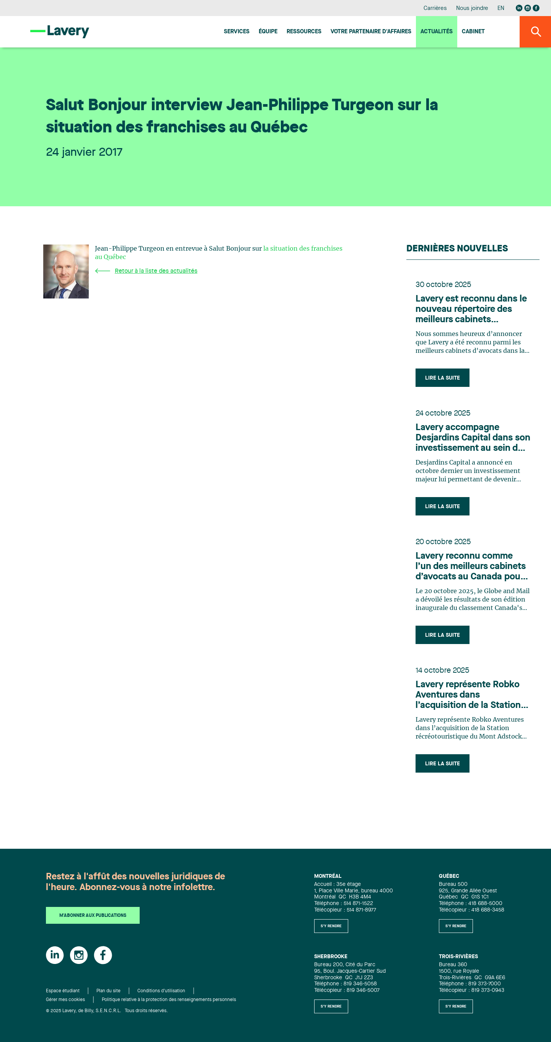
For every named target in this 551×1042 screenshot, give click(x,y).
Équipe (268, 32)
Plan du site (108, 991)
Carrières (435, 8)
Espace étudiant (63, 991)
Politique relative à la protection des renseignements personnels (169, 1000)
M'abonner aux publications (92, 916)
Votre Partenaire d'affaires (371, 32)
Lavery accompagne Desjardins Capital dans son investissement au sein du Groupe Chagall (473, 438)
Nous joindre (472, 8)
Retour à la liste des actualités (146, 271)
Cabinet (473, 32)
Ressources (304, 32)
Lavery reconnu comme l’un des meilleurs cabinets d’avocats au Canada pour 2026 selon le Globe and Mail (471, 567)
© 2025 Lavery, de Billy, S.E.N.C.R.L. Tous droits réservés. (107, 1011)
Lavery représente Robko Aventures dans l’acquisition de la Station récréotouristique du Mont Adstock (470, 695)
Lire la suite (442, 378)
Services (236, 32)
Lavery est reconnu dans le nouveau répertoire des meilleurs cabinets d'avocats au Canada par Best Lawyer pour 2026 (471, 310)
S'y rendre (331, 926)
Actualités (437, 32)
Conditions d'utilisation (161, 991)
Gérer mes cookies (65, 1000)
